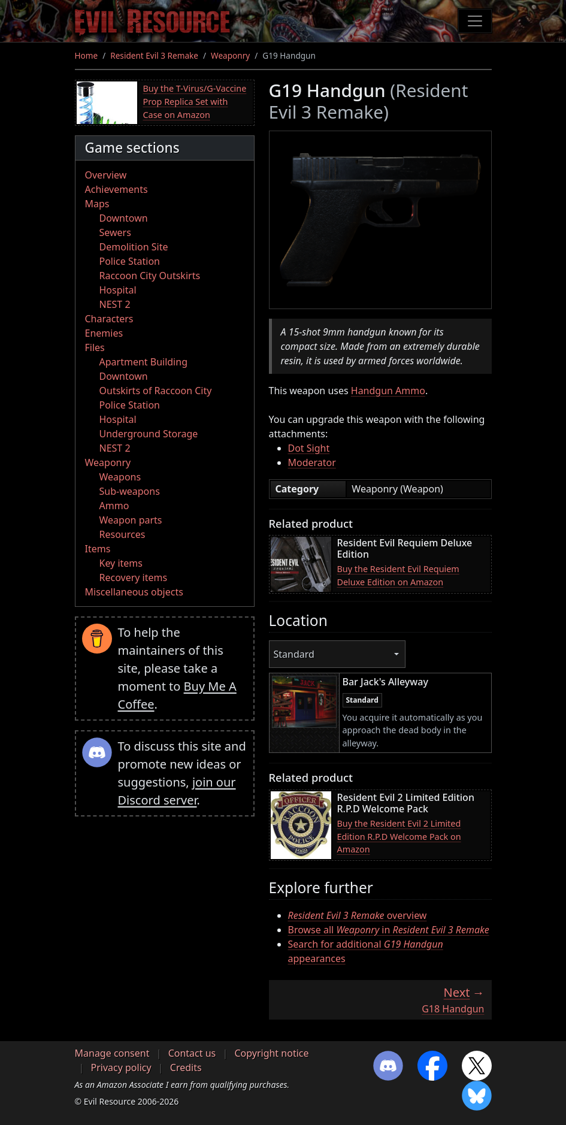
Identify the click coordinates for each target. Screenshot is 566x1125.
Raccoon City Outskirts (150, 275)
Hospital (118, 290)
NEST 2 (115, 304)
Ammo (114, 505)
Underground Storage (148, 433)
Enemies (104, 333)
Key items (121, 563)
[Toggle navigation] (475, 21)
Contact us (192, 1053)
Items (98, 548)
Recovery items (133, 577)
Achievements (116, 189)
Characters (109, 318)
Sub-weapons (129, 491)
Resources (122, 534)
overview (357, 915)
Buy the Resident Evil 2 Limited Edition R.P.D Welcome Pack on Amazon (399, 836)
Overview (106, 175)
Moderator (312, 462)
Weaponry (230, 55)
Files (95, 347)
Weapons (120, 476)
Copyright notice (271, 1053)
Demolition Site (133, 246)
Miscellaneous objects (134, 591)
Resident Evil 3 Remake (154, 55)
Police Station (130, 261)
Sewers (115, 232)
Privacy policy (121, 1067)
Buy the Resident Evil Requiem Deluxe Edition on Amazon (398, 575)
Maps (97, 203)
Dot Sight (309, 448)
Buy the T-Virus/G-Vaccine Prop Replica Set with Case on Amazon (195, 101)
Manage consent (112, 1053)
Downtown (123, 218)
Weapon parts (130, 520)
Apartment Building (143, 361)
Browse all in (388, 929)
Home (86, 55)
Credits (186, 1067)
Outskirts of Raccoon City (155, 390)
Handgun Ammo (388, 390)
